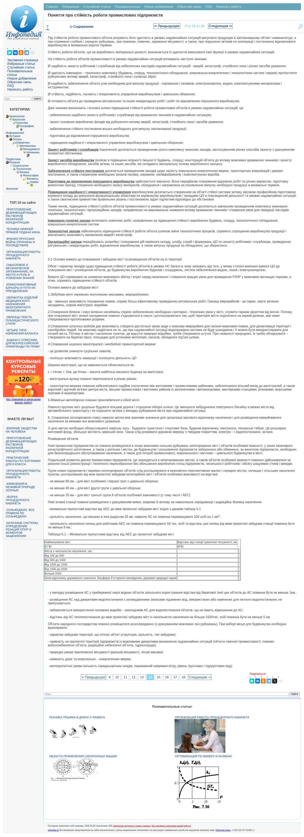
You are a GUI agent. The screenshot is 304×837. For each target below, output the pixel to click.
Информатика (15, 132)
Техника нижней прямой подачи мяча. (23, 230)
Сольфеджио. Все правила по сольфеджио (20, 513)
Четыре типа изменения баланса (22, 332)
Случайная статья (21, 67)
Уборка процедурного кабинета (17, 500)
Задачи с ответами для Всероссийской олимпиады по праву (23, 343)
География (27, 126)
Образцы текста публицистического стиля (22, 320)
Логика (17, 139)
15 (158, 677)
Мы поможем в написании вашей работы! (171, 826)
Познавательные (127, 6)
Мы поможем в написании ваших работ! (23, 401)
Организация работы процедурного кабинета (23, 255)
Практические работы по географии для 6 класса (23, 461)
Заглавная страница (22, 60)
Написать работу (20, 89)
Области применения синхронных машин (83, 756)
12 (133, 677)
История (14, 136)
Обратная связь (19, 82)
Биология (19, 119)
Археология (17, 116)
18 (183, 677)
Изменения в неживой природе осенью (20, 487)
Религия (14, 162)
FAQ (10, 85)
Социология (21, 165)
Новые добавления (21, 78)
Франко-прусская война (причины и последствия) (20, 242)
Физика (24, 172)
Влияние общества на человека (21, 430)
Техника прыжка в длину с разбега (77, 717)
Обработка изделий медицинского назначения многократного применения (22, 304)
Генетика (22, 122)
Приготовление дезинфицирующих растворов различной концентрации (21, 216)
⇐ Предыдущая (166, 26)
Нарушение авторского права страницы (131, 826)
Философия (30, 175)
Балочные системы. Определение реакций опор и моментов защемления (22, 529)
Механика (33, 152)
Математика (28, 145)
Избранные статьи (21, 63)
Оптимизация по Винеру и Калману (203, 756)
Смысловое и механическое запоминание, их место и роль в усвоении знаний (20, 271)
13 (142, 677)
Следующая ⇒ (220, 26)
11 (125, 677)
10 (117, 677)
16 (167, 677)
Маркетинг (23, 142)
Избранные (70, 6)
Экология (12, 188)
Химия (34, 182)
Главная (52, 6)
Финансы (32, 178)
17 (175, 677)
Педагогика (13, 159)
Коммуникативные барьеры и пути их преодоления (21, 288)
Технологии (23, 168)
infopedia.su (53, 830)
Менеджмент (31, 149)
